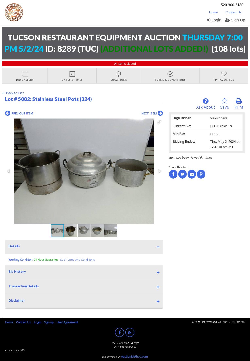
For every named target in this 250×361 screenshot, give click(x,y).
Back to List (13, 93)
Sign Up (235, 20)
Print (238, 104)
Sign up (49, 322)
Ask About (205, 104)
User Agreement (67, 322)
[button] (159, 122)
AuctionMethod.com (134, 356)
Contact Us (233, 12)
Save (224, 104)
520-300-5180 (232, 4)
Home (213, 12)
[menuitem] (213, 12)
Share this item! (179, 167)
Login (214, 20)
